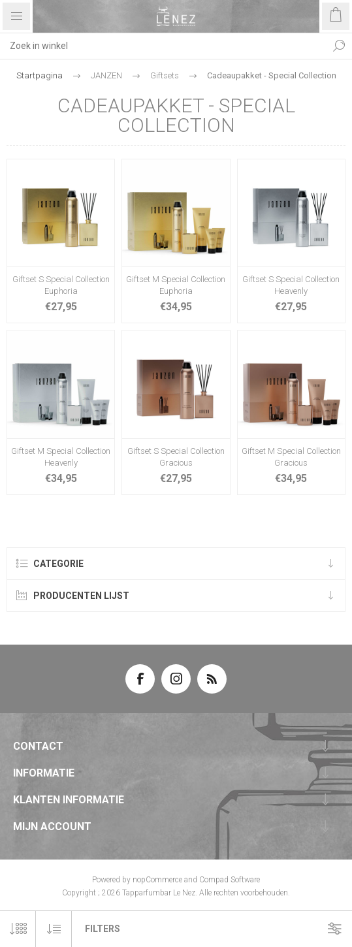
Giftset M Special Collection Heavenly (60, 457)
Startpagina (39, 75)
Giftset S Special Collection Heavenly (291, 285)
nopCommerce (157, 879)
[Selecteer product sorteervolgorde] (54, 929)
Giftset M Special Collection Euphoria (175, 285)
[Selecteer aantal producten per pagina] (18, 929)
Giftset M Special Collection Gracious (291, 457)
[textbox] (163, 46)
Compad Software (229, 879)
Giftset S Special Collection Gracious (176, 457)
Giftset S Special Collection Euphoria (61, 285)
